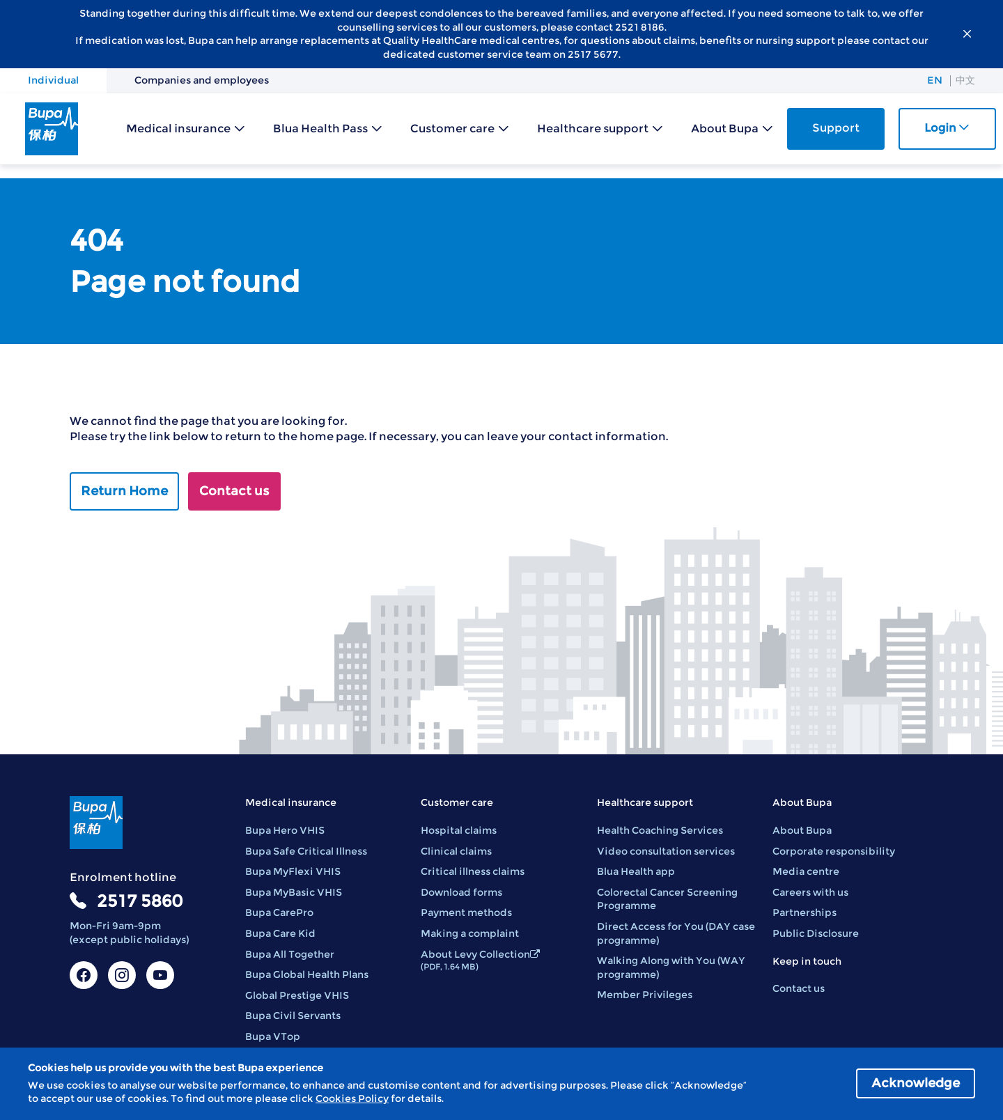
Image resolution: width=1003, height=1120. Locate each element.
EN (934, 80)
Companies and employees (201, 80)
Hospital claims (459, 830)
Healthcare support (592, 128)
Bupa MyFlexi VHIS (293, 871)
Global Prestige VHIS (297, 995)
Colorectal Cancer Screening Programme (667, 899)
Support (836, 127)
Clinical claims (456, 851)
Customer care (452, 128)
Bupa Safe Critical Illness (306, 851)
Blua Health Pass (320, 128)
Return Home (124, 491)
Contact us (234, 491)
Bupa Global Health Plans (306, 974)
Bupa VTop (272, 1036)
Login (947, 127)
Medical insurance (178, 128)
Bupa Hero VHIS (285, 830)
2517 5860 (139, 901)
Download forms (461, 892)
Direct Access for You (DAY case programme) (676, 933)
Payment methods (466, 912)
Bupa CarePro (279, 912)
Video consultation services (666, 851)
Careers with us (810, 892)
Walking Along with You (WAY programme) (671, 967)
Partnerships (804, 912)
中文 (965, 80)
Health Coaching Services (660, 830)
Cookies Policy (352, 1098)
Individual (53, 80)
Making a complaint (470, 933)
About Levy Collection (480, 960)
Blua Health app (636, 871)
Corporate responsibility (833, 851)
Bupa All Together (289, 954)
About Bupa (725, 128)
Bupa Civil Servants (293, 1015)
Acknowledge (915, 1083)
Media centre (805, 871)
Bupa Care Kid (280, 933)
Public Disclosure (815, 933)
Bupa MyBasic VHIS (293, 892)
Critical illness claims (472, 871)
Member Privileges (644, 994)
